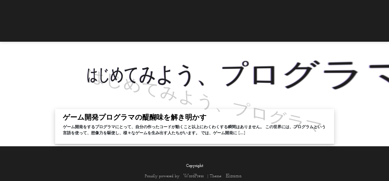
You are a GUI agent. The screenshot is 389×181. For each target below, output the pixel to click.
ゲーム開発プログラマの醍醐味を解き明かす (135, 117)
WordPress (193, 175)
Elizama (234, 175)
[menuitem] (324, 7)
